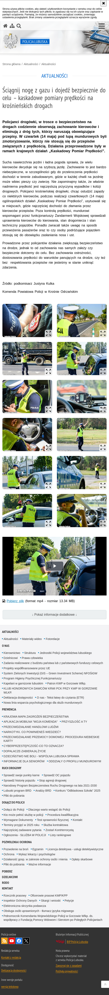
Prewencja (9, 709)
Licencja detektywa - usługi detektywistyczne (75, 849)
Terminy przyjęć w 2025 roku (21, 825)
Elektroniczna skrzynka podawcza (25, 905)
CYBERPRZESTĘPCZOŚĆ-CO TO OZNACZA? (34, 746)
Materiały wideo (32, 639)
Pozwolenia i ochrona (17, 842)
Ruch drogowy (11, 768)
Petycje (69, 900)
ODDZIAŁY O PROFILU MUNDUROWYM (75, 761)
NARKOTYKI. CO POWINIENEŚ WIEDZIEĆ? (32, 732)
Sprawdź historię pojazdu (19, 780)
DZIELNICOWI (10, 877)
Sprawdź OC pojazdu (57, 775)
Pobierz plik (15, 601)
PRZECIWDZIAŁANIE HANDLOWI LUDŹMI (31, 727)
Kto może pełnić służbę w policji (23, 814)
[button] (102, 26)
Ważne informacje (39, 864)
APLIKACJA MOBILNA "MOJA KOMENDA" (31, 721)
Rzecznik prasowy (15, 895)
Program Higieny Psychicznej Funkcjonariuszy (33, 678)
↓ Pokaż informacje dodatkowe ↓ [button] (54, 614)
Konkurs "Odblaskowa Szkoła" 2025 (77, 790)
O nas (5, 646)
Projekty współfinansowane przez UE (27, 668)
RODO (5, 883)
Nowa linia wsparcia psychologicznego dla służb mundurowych (43, 702)
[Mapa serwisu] (12, 25)
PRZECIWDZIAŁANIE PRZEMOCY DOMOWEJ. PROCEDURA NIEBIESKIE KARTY (52, 738)
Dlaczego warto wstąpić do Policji (49, 809)
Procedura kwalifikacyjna (62, 814)
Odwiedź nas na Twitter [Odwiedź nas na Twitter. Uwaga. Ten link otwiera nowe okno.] (26, 941)
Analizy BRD (43, 790)
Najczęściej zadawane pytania (23, 830)
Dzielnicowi (11, 658)
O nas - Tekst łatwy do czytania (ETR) (60, 697)
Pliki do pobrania (14, 795)
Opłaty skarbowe (81, 859)
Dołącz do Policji (13, 802)
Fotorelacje (53, 639)
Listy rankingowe (60, 835)
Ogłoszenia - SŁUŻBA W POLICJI (25, 835)
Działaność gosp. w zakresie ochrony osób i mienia (36, 859)
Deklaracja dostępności (18, 697)
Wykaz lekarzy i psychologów (36, 854)
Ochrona (9, 854)
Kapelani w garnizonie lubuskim (23, 683)
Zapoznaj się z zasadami (69, 965)
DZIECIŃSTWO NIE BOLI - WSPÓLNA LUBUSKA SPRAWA (41, 756)
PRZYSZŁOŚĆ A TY (74, 721)
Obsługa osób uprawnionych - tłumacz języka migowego (39, 911)
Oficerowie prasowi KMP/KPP (48, 895)
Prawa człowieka (32, 658)
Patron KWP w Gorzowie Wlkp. (66, 683)
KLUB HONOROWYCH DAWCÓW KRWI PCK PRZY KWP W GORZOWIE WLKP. (50, 690)
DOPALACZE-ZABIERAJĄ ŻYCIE (25, 751)
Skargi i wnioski (50, 900)
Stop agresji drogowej (52, 780)
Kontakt (77, 820)
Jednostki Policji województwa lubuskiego (66, 653)
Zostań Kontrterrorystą (59, 830)
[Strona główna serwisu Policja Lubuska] (5, 25)
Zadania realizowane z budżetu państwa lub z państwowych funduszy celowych (53, 663)
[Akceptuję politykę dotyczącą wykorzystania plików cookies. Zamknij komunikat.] (104, 3)
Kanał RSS (4, 941)
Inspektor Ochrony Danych (20, 900)
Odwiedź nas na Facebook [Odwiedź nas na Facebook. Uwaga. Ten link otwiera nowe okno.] (19, 941)
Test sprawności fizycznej (53, 820)
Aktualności (31, 64)
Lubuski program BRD (17, 790)
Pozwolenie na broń (16, 849)
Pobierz (7, 871)
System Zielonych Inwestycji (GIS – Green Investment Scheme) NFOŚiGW (50, 673)
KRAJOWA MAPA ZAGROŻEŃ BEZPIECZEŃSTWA (36, 716)
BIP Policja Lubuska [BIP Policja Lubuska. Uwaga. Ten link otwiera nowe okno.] (77, 942)
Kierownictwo (12, 653)
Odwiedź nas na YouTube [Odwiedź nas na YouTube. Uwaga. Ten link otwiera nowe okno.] (11, 941)
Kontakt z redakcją (11, 957)
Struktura (30, 653)
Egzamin (37, 849)
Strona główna (11, 64)
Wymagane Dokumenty (18, 820)
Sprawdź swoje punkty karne (22, 775)
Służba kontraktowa (55, 825)
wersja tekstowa (9, 986)
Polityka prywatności (67, 971)
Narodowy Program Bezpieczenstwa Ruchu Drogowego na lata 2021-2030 (50, 785)
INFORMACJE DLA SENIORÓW (24, 761)
